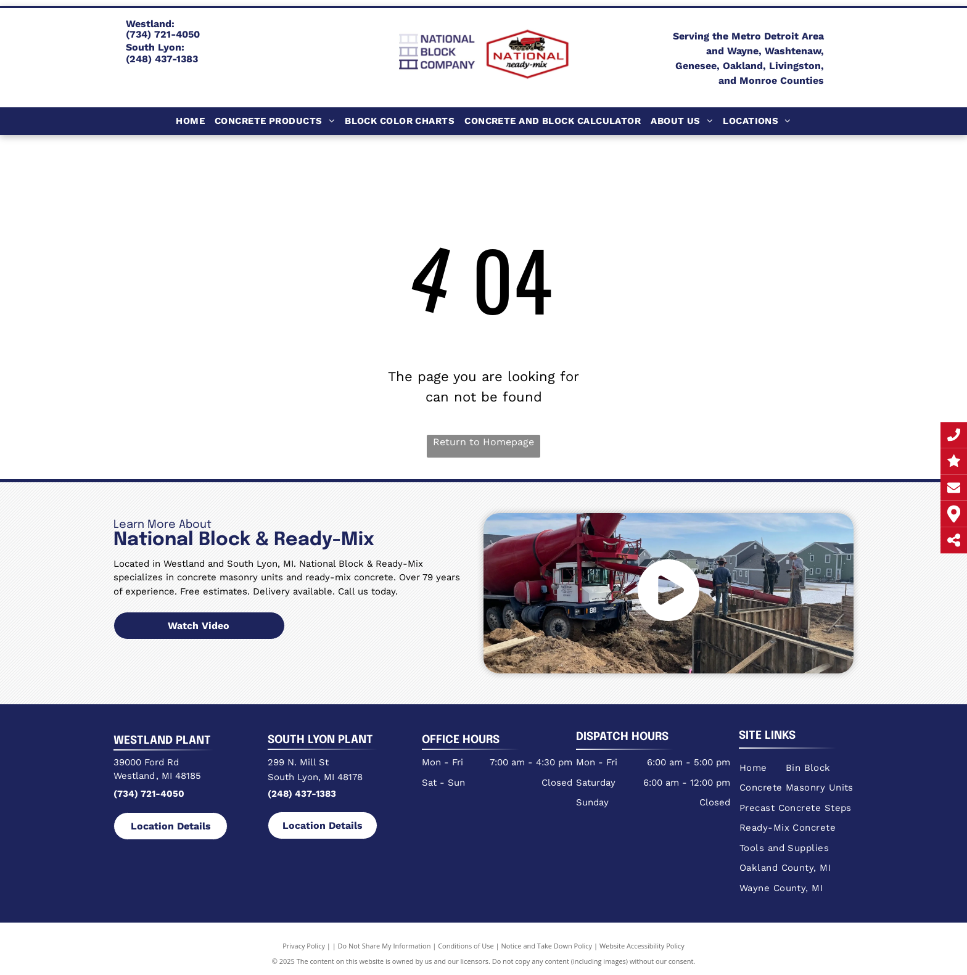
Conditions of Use (466, 945)
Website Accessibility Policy (642, 945)
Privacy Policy (303, 945)
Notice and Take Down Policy (547, 945)
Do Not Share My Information (384, 945)
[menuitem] (190, 121)
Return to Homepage (483, 442)
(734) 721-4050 (148, 793)
